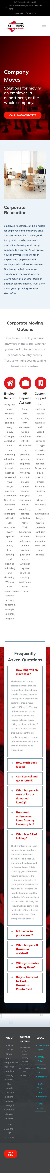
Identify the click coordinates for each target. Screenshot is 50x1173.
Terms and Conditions (40, 1072)
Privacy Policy (40, 1058)
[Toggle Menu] (44, 26)
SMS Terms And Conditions (40, 1090)
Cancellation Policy (40, 1047)
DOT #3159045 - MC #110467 (25, 2)
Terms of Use (40, 1105)
